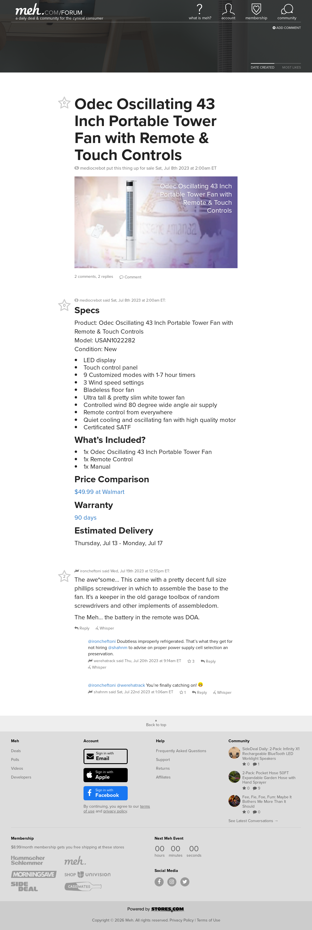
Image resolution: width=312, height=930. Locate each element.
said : (134, 300)
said (148, 661)
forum (70, 12)
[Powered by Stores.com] (156, 910)
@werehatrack (131, 685)
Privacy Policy (182, 920)
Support (163, 760)
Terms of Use (208, 920)
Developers (21, 777)
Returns (163, 768)
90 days (85, 517)
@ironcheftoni (102, 641)
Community (238, 741)
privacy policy (115, 811)
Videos (17, 768)
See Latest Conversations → (253, 821)
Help (160, 741)
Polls (15, 760)
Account (91, 741)
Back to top (156, 724)
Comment (130, 277)
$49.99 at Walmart (99, 491)
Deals (16, 751)
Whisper (105, 628)
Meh (15, 741)
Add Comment (287, 27)
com (51, 12)
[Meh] (30, 9)
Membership (22, 838)
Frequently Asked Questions (181, 751)
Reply (81, 628)
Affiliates (163, 777)
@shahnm (117, 647)
